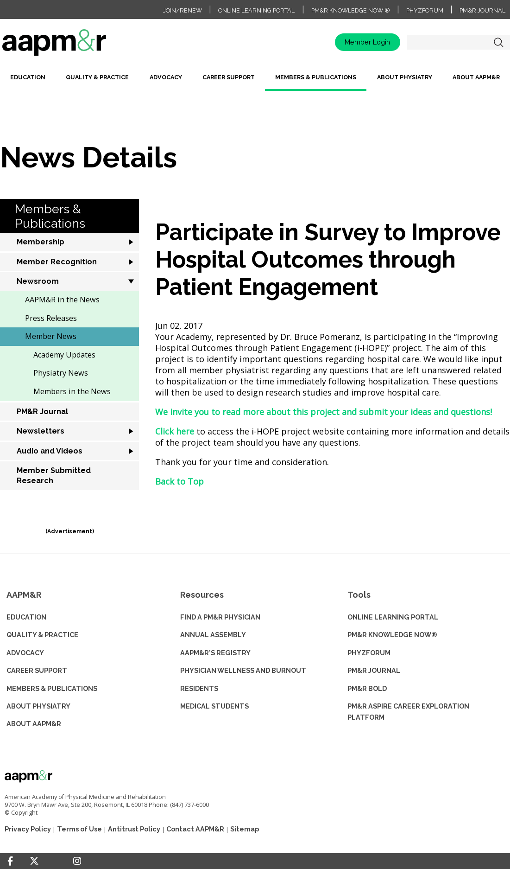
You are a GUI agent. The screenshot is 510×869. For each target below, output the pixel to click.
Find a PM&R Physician (220, 617)
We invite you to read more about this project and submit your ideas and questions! (323, 411)
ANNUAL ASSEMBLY (213, 635)
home (54, 38)
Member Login (367, 42)
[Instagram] (77, 861)
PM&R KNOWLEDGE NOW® (392, 635)
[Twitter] (34, 861)
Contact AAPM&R (195, 829)
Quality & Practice (97, 77)
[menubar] (255, 81)
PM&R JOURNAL (373, 670)
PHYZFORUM (368, 653)
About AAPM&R (476, 77)
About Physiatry (404, 77)
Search (498, 42)
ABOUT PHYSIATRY (38, 706)
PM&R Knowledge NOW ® (350, 10)
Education (27, 77)
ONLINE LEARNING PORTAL (392, 617)
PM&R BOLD (367, 688)
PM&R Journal (482, 10)
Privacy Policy (28, 829)
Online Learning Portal (256, 10)
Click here (174, 431)
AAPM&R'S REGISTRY (215, 653)
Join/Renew (182, 10)
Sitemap (244, 829)
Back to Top (179, 481)
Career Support (228, 77)
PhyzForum (424, 10)
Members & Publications (315, 77)
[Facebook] (10, 861)
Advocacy (166, 77)
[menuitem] (28, 81)
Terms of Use (79, 829)
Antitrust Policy (134, 829)
